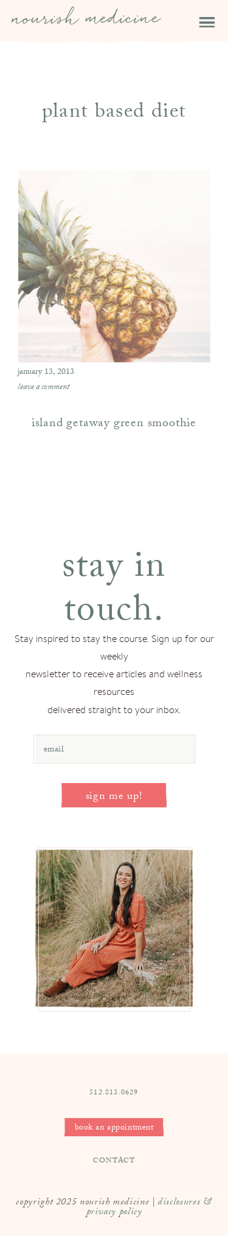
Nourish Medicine (86, 25)
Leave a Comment (43, 388)
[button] (198, 15)
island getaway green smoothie (114, 424)
